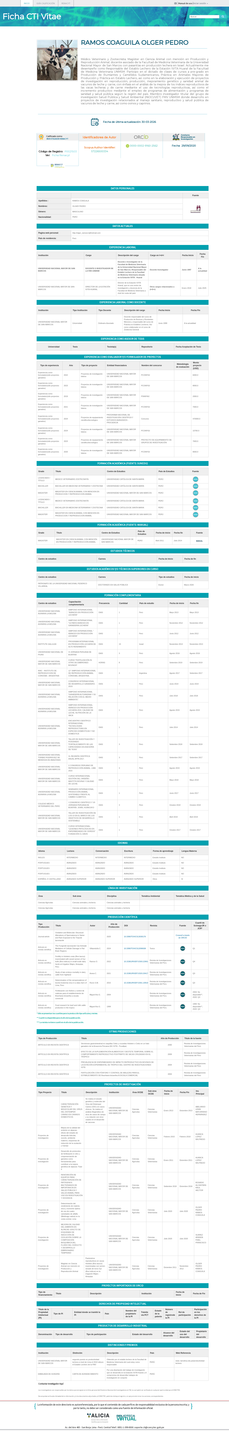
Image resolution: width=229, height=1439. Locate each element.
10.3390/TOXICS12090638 (135, 948)
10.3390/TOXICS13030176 (135, 937)
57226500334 (99, 151)
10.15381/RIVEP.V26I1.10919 (136, 983)
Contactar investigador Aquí (50, 1383)
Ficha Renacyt (61, 155)
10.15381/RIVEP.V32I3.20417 (136, 973)
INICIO (27, 3)
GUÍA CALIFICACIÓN (45, 3)
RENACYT (66, 3)
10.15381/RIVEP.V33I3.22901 (136, 961)
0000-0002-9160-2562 (144, 145)
